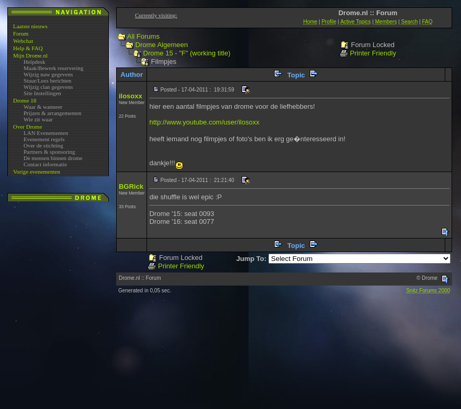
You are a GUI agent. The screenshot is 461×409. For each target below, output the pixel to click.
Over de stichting (43, 145)
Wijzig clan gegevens (48, 87)
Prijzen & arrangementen (53, 113)
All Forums (143, 36)
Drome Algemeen (162, 45)
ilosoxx (130, 96)
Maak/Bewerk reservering (54, 68)
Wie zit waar (38, 119)
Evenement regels (44, 139)
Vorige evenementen (36, 171)
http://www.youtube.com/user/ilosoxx (204, 122)
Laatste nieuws (30, 26)
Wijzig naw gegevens (48, 74)
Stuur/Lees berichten (47, 80)
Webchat (23, 41)
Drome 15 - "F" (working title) (187, 53)
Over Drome (27, 126)
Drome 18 (24, 100)
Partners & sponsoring (49, 152)
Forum (20, 33)
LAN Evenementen (46, 133)
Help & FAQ (28, 48)
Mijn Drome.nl (30, 55)
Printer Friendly (373, 53)
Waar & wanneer (43, 107)
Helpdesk (35, 62)
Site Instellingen (42, 93)
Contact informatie (45, 164)
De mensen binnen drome (53, 158)
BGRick (131, 186)
